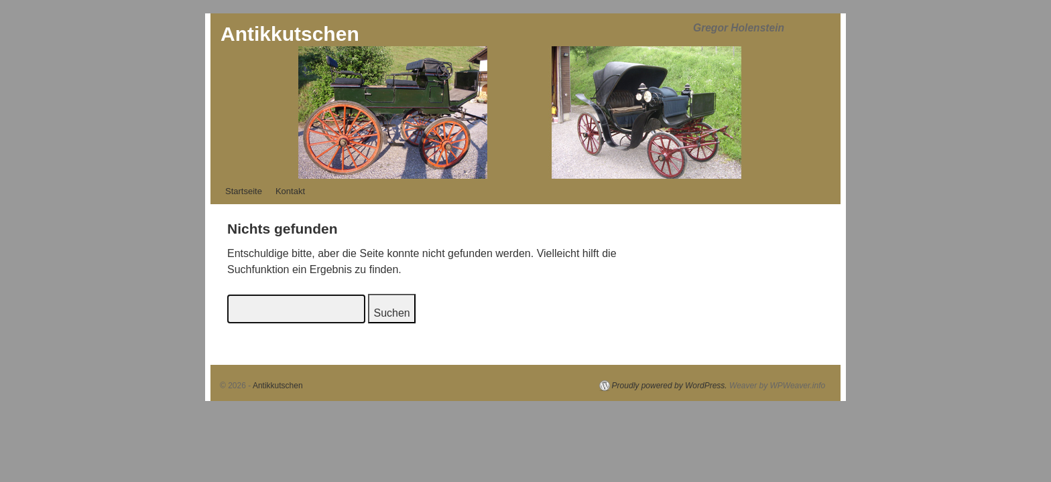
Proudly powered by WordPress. (669, 385)
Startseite (243, 191)
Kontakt (290, 191)
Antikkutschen (290, 34)
